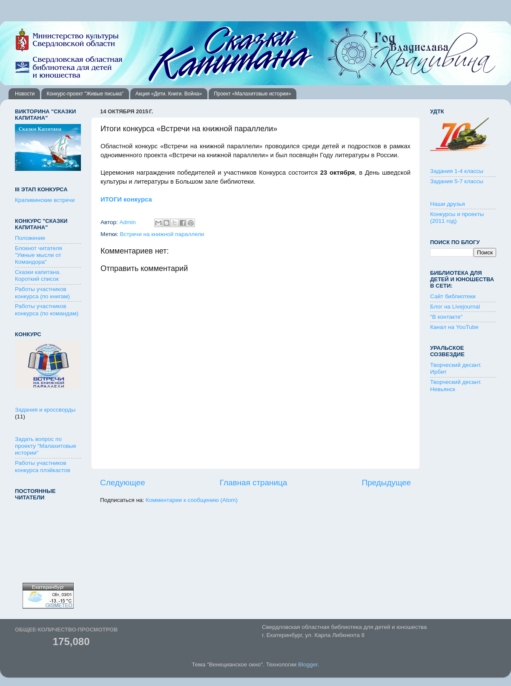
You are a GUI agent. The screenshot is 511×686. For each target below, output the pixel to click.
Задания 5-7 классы (456, 181)
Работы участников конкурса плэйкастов (42, 466)
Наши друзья (447, 204)
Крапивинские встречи (45, 200)
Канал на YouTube (454, 327)
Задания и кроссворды (45, 409)
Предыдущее (386, 482)
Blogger (308, 664)
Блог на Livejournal (455, 306)
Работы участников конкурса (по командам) (46, 309)
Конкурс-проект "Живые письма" (84, 94)
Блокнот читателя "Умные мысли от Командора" (38, 255)
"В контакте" (446, 317)
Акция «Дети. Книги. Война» (168, 94)
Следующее (122, 482)
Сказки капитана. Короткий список (38, 275)
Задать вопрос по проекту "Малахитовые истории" (45, 446)
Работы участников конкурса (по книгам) (42, 292)
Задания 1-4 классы (456, 171)
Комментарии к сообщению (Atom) (192, 500)
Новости (24, 94)
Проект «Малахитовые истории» (252, 94)
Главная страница (253, 482)
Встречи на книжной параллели (162, 234)
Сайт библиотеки (453, 296)
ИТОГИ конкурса (127, 199)
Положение (30, 238)
